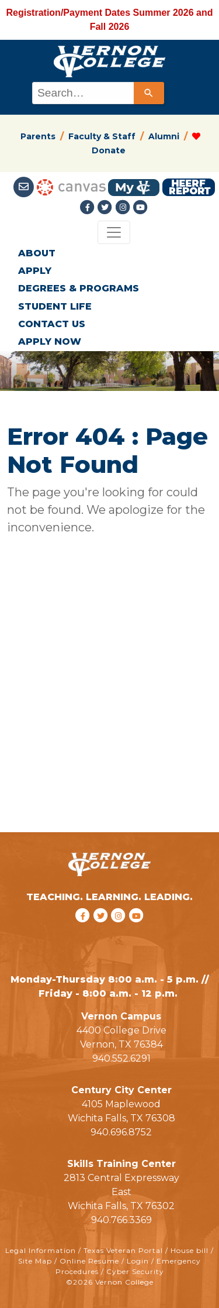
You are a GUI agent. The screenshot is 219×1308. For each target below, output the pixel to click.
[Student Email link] (25, 187)
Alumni (163, 136)
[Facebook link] (89, 207)
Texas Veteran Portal (123, 1250)
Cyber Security (135, 1271)
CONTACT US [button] (51, 323)
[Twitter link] (106, 207)
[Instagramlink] (124, 207)
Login (138, 1260)
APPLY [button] (34, 270)
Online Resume (89, 1260)
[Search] (149, 93)
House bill (189, 1250)
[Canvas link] (71, 187)
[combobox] (97, 93)
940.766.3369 (121, 1219)
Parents (37, 136)
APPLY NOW (49, 341)
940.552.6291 (121, 1058)
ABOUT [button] (36, 253)
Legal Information (40, 1250)
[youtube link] (140, 207)
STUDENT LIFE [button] (55, 306)
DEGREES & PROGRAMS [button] (78, 288)
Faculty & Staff (101, 136)
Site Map (35, 1260)
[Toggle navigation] (114, 232)
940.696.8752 (121, 1132)
